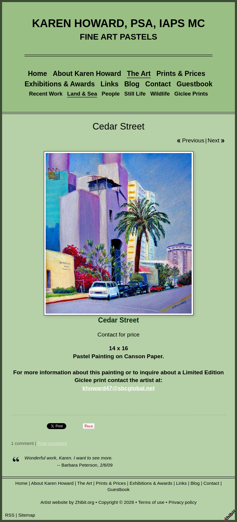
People (111, 94)
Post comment (52, 443)
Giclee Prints (191, 94)
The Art (139, 73)
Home (37, 73)
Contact (158, 84)
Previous (193, 140)
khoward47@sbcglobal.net (118, 388)
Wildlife (160, 94)
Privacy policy (183, 502)
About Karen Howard (87, 73)
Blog (131, 84)
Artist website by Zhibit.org (67, 502)
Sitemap (26, 515)
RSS (10, 515)
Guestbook (195, 84)
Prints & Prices (180, 73)
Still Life (135, 94)
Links (110, 84)
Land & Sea (82, 94)
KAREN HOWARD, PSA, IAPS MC (118, 23)
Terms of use (151, 502)
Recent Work (45, 94)
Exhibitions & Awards (59, 84)
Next (213, 140)
